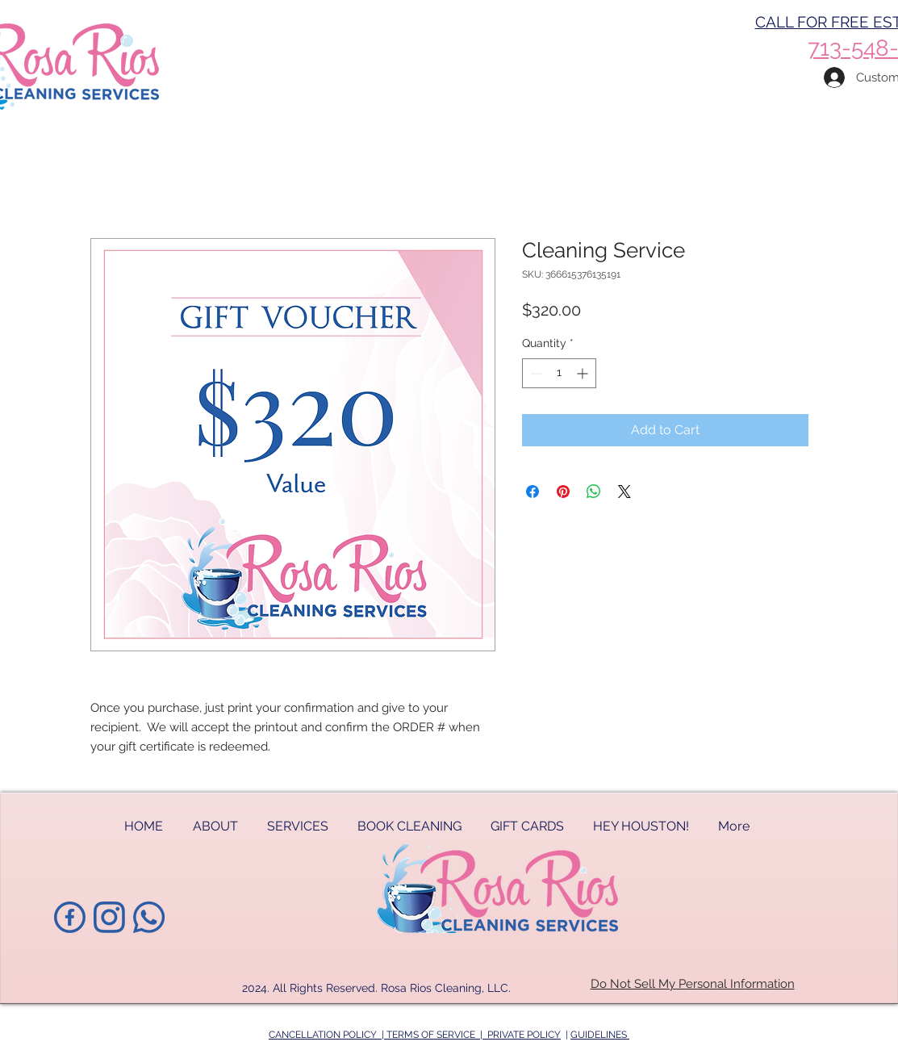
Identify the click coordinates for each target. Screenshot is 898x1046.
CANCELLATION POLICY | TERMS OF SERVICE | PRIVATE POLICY (415, 1034)
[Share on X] (624, 491)
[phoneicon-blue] (149, 917)
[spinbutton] (559, 373)
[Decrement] (534, 373)
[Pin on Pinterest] (563, 491)
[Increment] (584, 373)
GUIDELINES (599, 1034)
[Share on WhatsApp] (594, 491)
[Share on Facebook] (532, 491)
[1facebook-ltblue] (70, 917)
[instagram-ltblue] (109, 917)
